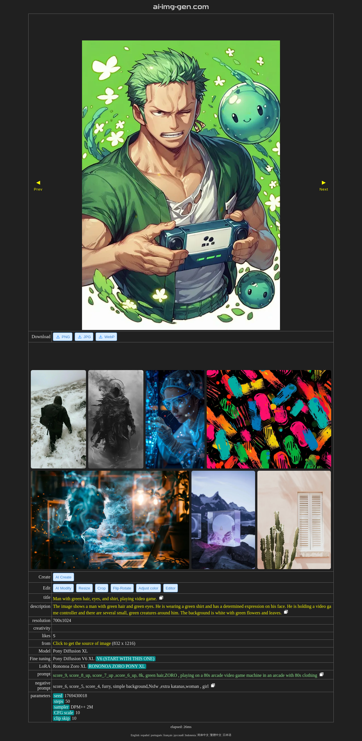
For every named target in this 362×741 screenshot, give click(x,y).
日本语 (227, 734)
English (135, 735)
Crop (102, 588)
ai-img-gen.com (181, 7)
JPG (84, 336)
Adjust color (148, 588)
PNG (62, 336)
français (168, 735)
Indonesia (190, 735)
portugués (156, 735)
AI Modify (63, 588)
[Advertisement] (171, 27)
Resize (84, 588)
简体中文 (203, 734)
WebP (106, 336)
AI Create (63, 577)
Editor (171, 588)
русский (179, 735)
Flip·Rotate (122, 588)
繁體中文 (215, 734)
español (145, 735)
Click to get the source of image (82, 643)
